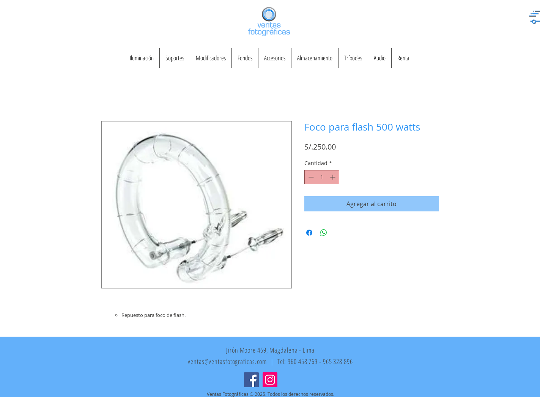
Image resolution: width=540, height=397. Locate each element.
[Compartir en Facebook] (309, 232)
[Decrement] (310, 177)
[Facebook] (251, 379)
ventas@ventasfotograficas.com (227, 361)
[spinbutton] (322, 177)
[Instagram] (270, 379)
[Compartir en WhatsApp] (323, 232)
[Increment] (333, 177)
